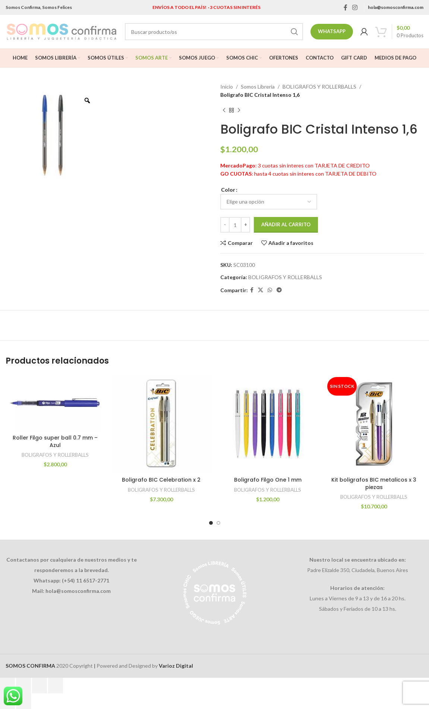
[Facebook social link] (345, 7)
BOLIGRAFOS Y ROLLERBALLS (319, 86)
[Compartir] (39, 685)
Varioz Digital (176, 665)
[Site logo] (61, 31)
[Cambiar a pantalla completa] (23, 685)
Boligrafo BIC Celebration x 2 (161, 479)
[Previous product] (224, 110)
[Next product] (239, 110)
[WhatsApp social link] (269, 290)
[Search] (214, 31)
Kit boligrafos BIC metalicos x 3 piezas (373, 483)
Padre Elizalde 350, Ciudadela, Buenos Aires (357, 570)
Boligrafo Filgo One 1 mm (268, 479)
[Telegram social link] (279, 290)
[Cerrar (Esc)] (55, 685)
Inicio (226, 86)
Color (228, 189)
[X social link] (260, 290)
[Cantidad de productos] (235, 225)
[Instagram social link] (355, 7)
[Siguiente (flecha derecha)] (23, 701)
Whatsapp (332, 31)
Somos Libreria (258, 86)
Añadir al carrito (285, 224)
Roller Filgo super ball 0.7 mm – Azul (55, 441)
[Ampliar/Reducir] (7, 685)
